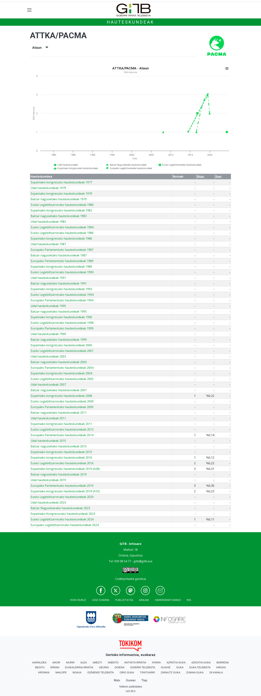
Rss (189, 600)
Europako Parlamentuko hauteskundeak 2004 (62, 368)
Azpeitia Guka (176, 662)
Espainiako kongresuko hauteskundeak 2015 (61, 452)
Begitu (40, 667)
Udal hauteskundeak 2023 (48, 502)
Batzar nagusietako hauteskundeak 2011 (59, 413)
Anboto (113, 662)
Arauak (144, 600)
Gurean (131, 680)
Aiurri (70, 662)
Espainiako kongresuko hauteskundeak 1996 (61, 317)
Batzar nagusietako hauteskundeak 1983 (59, 216)
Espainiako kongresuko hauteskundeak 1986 (61, 238)
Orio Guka (127, 672)
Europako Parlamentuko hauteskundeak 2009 (62, 407)
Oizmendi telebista (100, 672)
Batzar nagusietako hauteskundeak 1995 (59, 311)
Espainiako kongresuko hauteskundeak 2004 (61, 373)
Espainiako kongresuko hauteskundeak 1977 (61, 182)
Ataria (156, 662)
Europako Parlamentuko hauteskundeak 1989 (62, 261)
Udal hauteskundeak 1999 (48, 334)
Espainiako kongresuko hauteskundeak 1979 (61, 194)
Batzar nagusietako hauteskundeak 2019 (59, 474)
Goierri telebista (142, 667)
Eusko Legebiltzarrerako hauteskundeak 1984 (62, 227)
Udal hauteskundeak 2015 (48, 441)
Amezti (97, 662)
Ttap (144, 680)
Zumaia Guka (195, 672)
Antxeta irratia (135, 662)
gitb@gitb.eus (143, 561)
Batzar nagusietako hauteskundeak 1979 (59, 199)
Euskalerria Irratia (79, 667)
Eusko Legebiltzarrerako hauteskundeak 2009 (62, 401)
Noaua (77, 672)
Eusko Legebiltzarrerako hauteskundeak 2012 (62, 429)
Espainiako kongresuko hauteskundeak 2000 (61, 345)
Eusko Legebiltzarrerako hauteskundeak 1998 (62, 323)
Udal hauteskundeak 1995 (48, 306)
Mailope (61, 672)
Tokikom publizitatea (130, 686)
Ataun (40, 47)
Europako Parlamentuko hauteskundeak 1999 (62, 328)
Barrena (222, 662)
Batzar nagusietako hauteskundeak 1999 (59, 340)
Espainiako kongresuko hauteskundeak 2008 (61, 396)
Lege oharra (100, 600)
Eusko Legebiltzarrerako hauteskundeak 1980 (62, 205)
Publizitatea (124, 600)
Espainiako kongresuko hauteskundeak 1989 (61, 267)
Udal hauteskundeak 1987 (48, 244)
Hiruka (221, 667)
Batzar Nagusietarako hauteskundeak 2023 (60, 508)
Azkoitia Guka (201, 662)
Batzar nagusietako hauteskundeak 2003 (59, 362)
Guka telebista (199, 667)
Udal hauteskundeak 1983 (48, 222)
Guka (180, 667)
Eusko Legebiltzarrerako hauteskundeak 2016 (62, 463)
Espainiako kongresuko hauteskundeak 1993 (61, 289)
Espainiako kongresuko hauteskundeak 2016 (61, 458)
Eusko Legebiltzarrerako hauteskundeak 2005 (62, 379)
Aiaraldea (39, 662)
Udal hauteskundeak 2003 (48, 356)
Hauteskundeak (130, 22)
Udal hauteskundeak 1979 (48, 188)
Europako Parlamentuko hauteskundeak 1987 (62, 250)
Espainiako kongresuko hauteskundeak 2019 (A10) (65, 491)
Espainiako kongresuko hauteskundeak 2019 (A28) (65, 469)
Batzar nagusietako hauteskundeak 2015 (59, 446)
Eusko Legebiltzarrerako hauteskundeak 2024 (62, 519)
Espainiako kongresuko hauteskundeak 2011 (61, 424)
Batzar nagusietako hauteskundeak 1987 (59, 255)
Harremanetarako (168, 600)
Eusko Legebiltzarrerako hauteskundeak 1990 (62, 272)
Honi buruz (78, 600)
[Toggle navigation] (29, 10)
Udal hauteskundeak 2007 (48, 385)
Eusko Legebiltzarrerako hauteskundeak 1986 (62, 233)
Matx (117, 680)
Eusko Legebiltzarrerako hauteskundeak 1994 (62, 295)
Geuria (104, 667)
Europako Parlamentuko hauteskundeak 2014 (62, 435)
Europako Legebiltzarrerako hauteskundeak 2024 (65, 525)
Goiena (119, 667)
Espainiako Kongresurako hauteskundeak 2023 (63, 514)
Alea (83, 662)
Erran (54, 667)
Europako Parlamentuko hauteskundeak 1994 (62, 300)
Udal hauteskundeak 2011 (48, 418)
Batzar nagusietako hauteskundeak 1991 (59, 283)
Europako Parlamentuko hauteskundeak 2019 (62, 486)
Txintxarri (147, 672)
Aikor (56, 662)
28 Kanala (216, 672)
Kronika (44, 672)
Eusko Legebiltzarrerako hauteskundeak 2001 (62, 351)
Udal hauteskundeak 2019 (48, 480)
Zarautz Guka (170, 672)
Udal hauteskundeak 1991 (48, 278)
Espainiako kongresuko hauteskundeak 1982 (61, 210)
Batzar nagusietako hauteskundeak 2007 (59, 390)
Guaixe (166, 667)
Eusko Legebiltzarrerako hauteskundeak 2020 (62, 497)
